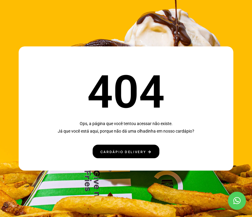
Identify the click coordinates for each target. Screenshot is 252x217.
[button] (237, 201)
